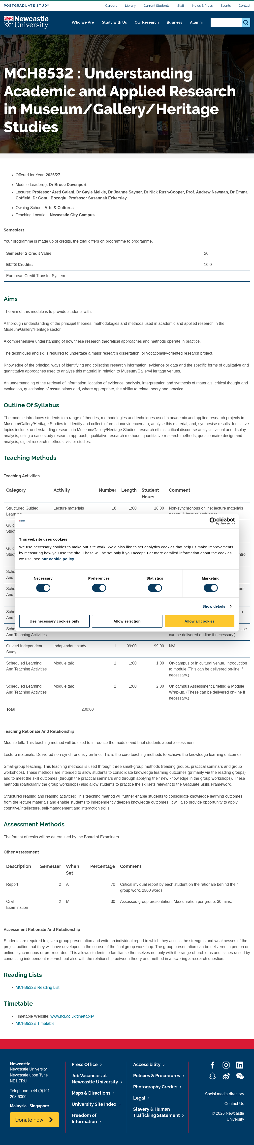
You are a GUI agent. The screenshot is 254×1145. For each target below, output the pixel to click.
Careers (111, 5)
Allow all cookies (200, 621)
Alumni (196, 24)
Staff (180, 5)
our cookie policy (57, 559)
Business (172, 24)
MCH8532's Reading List (37, 987)
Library (130, 5)
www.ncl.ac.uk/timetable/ (72, 1016)
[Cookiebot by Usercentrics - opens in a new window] (213, 521)
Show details (213, 606)
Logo (26, 23)
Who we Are (76, 24)
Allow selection (126, 621)
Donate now (29, 1119)
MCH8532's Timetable (35, 1023)
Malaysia (18, 1106)
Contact (244, 5)
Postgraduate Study (26, 5)
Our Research (143, 24)
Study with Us (108, 24)
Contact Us (234, 1104)
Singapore (39, 1106)
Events (226, 5)
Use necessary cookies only (54, 621)
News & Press (202, 5)
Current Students (156, 5)
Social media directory (224, 1094)
